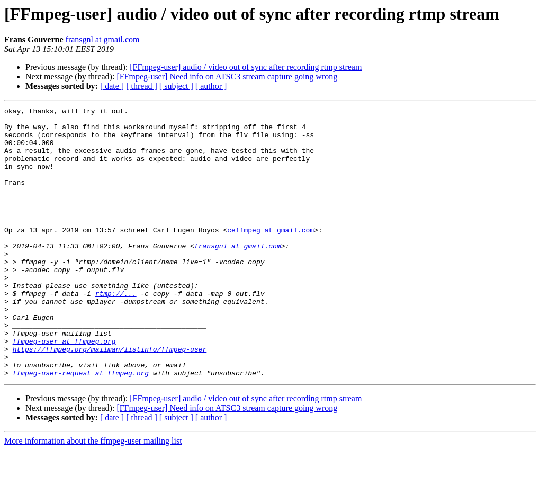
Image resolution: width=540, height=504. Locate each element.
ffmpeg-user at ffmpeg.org (64, 388)
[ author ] (211, 86)
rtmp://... (116, 331)
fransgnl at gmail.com (103, 39)
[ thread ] (141, 86)
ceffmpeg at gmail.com (270, 255)
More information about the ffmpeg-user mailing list (93, 494)
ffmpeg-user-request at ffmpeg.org (81, 426)
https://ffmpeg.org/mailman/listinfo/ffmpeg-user (110, 398)
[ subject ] (176, 86)
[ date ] (112, 86)
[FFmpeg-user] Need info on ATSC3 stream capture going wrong (226, 76)
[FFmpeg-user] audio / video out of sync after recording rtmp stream (246, 66)
